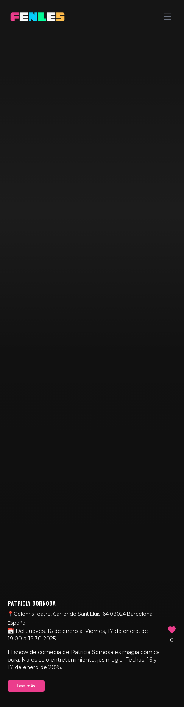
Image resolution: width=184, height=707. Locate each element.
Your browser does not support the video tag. (92, 353)
